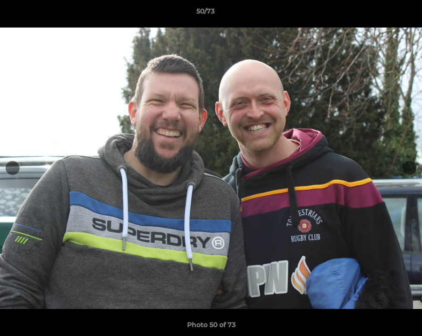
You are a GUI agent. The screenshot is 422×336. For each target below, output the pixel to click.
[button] (382, 13)
